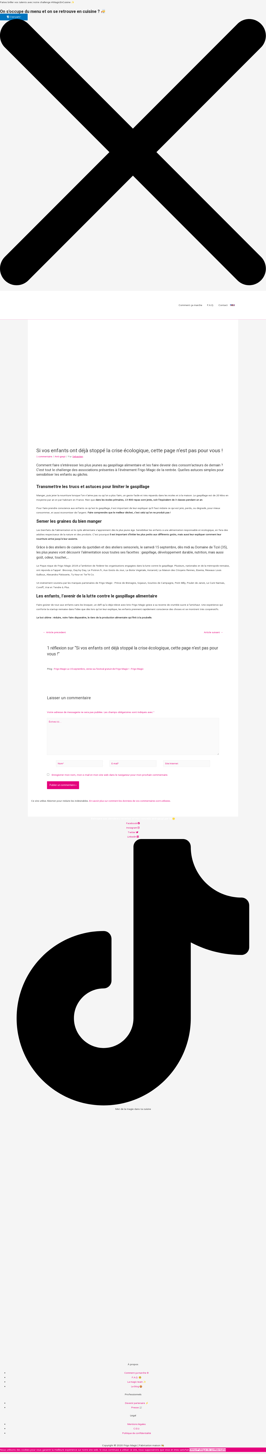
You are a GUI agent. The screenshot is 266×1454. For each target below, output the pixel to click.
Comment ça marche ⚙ (136, 1375)
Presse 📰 (136, 1409)
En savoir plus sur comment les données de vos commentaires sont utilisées (132, 803)
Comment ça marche (190, 305)
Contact (223, 305)
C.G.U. (136, 1430)
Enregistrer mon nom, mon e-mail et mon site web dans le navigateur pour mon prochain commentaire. (110, 777)
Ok (191, 1451)
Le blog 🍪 (137, 1388)
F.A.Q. (210, 305)
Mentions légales (136, 1426)
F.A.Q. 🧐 (136, 1379)
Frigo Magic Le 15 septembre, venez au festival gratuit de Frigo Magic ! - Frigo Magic (102, 669)
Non (195, 1451)
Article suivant (213, 632)
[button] (14, 16)
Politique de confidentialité (136, 1435)
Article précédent (55, 632)
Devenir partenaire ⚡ (137, 1405)
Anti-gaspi (62, 456)
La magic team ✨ (136, 1384)
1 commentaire (44, 456)
